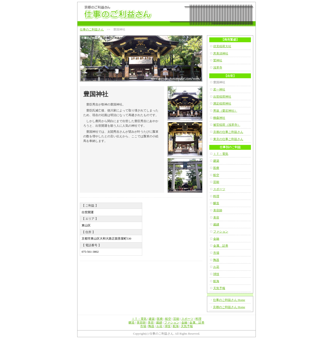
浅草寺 (217, 67)
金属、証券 (220, 245)
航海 (216, 281)
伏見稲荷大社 (222, 46)
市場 (216, 253)
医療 (216, 168)
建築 (216, 160)
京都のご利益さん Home (229, 307)
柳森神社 (219, 118)
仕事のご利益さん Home (229, 300)
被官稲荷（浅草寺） (226, 124)
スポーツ (219, 189)
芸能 (216, 182)
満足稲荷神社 (222, 103)
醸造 (216, 203)
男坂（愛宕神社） (225, 110)
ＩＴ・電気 (220, 154)
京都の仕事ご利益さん (228, 132)
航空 (216, 175)
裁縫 (216, 224)
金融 (216, 238)
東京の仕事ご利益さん (228, 139)
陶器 (216, 260)
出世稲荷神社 (222, 96)
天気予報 (219, 288)
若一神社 (219, 89)
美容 (216, 217)
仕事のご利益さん (92, 29)
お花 (216, 267)
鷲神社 (217, 60)
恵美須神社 (220, 53)
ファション (220, 231)
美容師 (217, 210)
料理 (216, 196)
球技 (216, 274)
